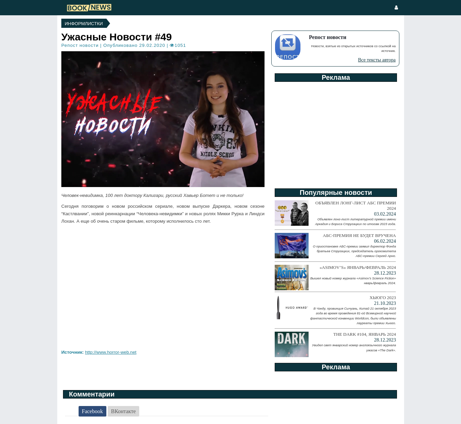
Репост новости (80, 45)
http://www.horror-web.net (111, 352)
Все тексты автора (377, 59)
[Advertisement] (335, 132)
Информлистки (84, 23)
